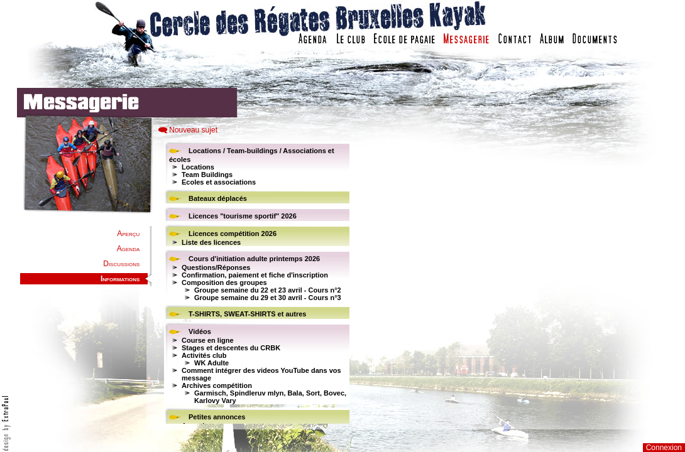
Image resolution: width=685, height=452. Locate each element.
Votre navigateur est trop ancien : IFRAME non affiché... (255, 282)
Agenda (128, 248)
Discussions (121, 263)
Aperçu (128, 233)
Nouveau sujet (193, 130)
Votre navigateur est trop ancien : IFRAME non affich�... (507, 282)
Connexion (664, 447)
